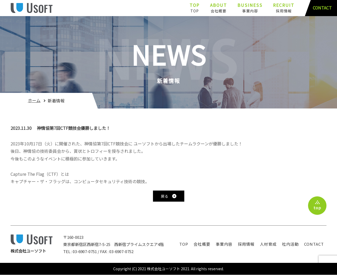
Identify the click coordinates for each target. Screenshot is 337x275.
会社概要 (202, 244)
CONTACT (322, 8)
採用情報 (246, 244)
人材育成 (268, 244)
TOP (183, 244)
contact (314, 244)
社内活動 (290, 244)
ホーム (34, 100)
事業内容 (224, 244)
